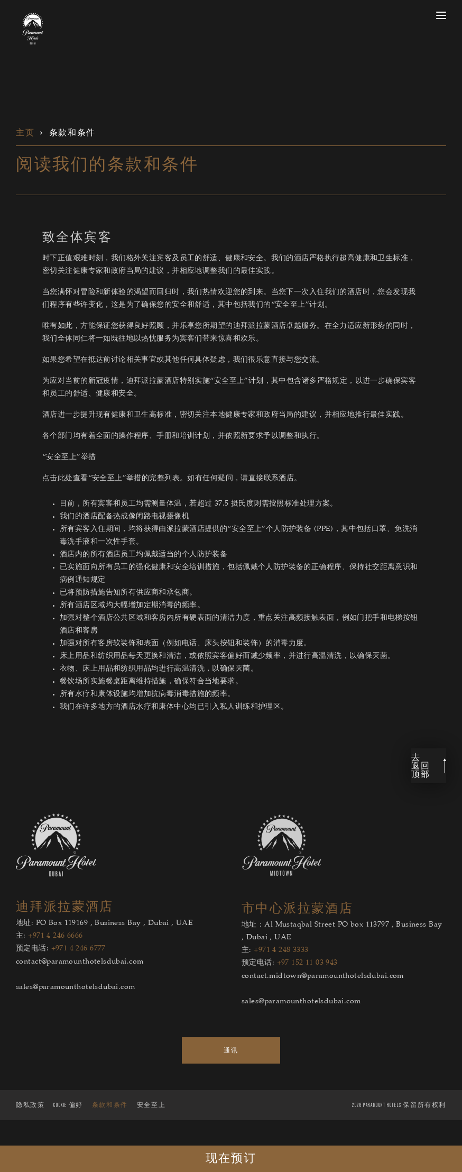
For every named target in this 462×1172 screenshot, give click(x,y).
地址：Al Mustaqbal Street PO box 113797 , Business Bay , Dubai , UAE (342, 953)
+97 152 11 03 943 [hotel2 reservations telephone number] (307, 984)
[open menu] (441, 15)
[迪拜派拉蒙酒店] (56, 896)
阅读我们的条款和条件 (107, 164)
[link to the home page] (33, 28)
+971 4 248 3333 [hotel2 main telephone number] (281, 972)
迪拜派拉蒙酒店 (65, 928)
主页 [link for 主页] (25, 133)
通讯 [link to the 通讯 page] (231, 1071)
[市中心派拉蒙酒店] (282, 898)
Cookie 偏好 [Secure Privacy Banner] (67, 1126)
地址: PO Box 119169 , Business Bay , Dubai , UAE (104, 945)
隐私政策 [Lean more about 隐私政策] (30, 1126)
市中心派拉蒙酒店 (297, 930)
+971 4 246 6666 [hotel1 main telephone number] (55, 958)
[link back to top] (428, 787)
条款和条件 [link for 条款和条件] (72, 133)
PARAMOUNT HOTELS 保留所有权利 (399, 1126)
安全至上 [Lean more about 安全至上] (151, 1126)
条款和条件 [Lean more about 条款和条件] (110, 1126)
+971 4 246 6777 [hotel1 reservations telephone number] (78, 970)
